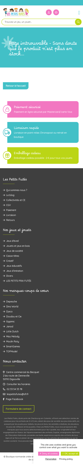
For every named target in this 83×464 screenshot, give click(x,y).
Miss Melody (11, 336)
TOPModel (10, 351)
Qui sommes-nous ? (15, 190)
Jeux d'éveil (11, 240)
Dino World (10, 306)
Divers (8, 275)
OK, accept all (70, 453)
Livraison (9, 215)
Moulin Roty (11, 341)
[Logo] (16, 16)
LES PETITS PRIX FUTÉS (17, 280)
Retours (9, 220)
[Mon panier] (56, 12)
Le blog (8, 195)
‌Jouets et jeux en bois (16, 245)
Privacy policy (66, 459)
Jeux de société (13, 250)
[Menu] (78, 12)
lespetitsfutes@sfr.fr (16, 394)
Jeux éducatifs (12, 265)
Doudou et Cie (12, 316)
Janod (8, 326)
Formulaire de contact (18, 408)
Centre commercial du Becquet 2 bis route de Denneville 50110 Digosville (21, 376)
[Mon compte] (49, 12)
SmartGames (11, 346)
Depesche (10, 301)
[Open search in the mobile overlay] (41, 22)
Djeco (8, 311)
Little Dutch (11, 331)
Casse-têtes (11, 255)
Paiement (9, 210)
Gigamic (9, 321)
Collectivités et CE (14, 200)
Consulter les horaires (16, 384)
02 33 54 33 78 (12, 389)
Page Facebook (13, 399)
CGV (7, 205)
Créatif (8, 260)
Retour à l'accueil (16, 85)
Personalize (50, 459)
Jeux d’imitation (13, 270)
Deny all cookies (49, 453)
